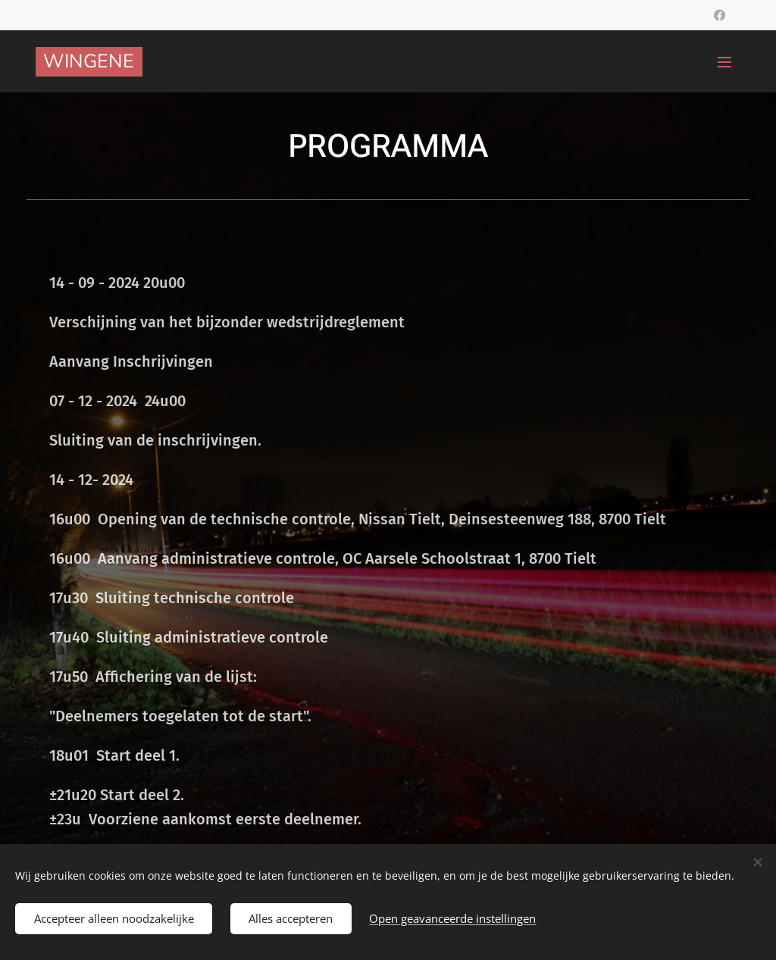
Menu (724, 62)
